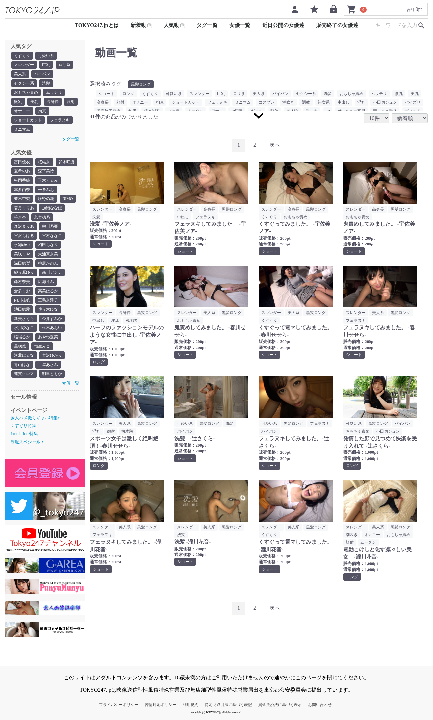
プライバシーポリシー (119, 704)
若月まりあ (24, 208)
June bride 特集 (24, 433)
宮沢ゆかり (52, 355)
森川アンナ (52, 272)
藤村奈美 (22, 281)
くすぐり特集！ (25, 425)
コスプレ (266, 102)
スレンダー (24, 65)
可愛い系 (46, 55)
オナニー (22, 111)
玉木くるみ (48, 180)
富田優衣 (22, 162)
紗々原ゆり (24, 272)
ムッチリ (54, 92)
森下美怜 (46, 171)
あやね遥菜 (48, 337)
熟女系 (324, 102)
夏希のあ (22, 171)
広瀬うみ (46, 281)
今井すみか (52, 318)
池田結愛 (22, 309)
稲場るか (22, 337)
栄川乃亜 (50, 226)
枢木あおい (52, 327)
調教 (306, 102)
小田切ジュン (385, 102)
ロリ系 (64, 65)
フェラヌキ (60, 120)
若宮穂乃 (42, 217)
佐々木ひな (48, 309)
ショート (107, 93)
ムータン (368, 542)
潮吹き (288, 102)
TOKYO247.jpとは (97, 25)
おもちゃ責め (26, 92)
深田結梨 (22, 263)
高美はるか (48, 291)
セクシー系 (24, 83)
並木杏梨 (22, 198)
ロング (128, 93)
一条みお (46, 189)
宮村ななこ (52, 235)
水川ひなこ (24, 327)
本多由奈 (22, 189)
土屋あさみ (48, 364)
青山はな (22, 364)
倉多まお (22, 291)
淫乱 (361, 102)
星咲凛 (20, 346)
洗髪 (46, 83)
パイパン (42, 74)
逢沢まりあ (24, 226)
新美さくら (24, 318)
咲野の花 (46, 198)
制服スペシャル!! (27, 441)
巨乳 (46, 65)
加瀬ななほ (52, 208)
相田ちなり (48, 245)
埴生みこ (42, 346)
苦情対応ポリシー (160, 704)
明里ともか (52, 374)
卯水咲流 (66, 162)
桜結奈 (44, 162)
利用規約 (190, 704)
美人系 (20, 74)
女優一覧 (239, 25)
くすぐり (22, 55)
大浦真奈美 (48, 254)
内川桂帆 (22, 300)
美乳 (34, 101)
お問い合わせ (320, 704)
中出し (343, 102)
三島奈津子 (48, 300)
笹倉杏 (20, 217)
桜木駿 (131, 320)
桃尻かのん (48, 263)
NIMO (68, 198)
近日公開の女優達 (283, 25)
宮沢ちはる (24, 235)
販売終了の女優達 (337, 25)
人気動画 (174, 25)
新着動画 (141, 25)
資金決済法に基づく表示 (280, 704)
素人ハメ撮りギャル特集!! (36, 417)
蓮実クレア (24, 374)
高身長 (53, 101)
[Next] (274, 145)
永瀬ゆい (22, 245)
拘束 (42, 111)
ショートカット (28, 120)
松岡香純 (22, 180)
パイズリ (412, 102)
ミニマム (22, 129)
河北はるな (24, 355)
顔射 (71, 101)
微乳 (18, 101)
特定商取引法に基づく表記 (228, 704)
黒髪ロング (141, 84)
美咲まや (22, 254)
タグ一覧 (206, 25)
